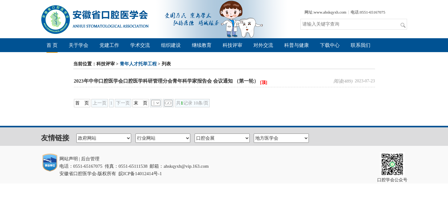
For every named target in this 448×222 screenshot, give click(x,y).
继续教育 (202, 45)
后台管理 (90, 158)
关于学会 (78, 45)
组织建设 (171, 45)
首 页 (52, 45)
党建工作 (109, 45)
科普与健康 (296, 45)
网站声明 (68, 158)
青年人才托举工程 (138, 63)
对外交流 (263, 45)
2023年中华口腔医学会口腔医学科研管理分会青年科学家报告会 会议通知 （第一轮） (166, 81)
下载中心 (330, 45)
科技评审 (232, 45)
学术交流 (140, 45)
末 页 (140, 103)
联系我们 (360, 45)
